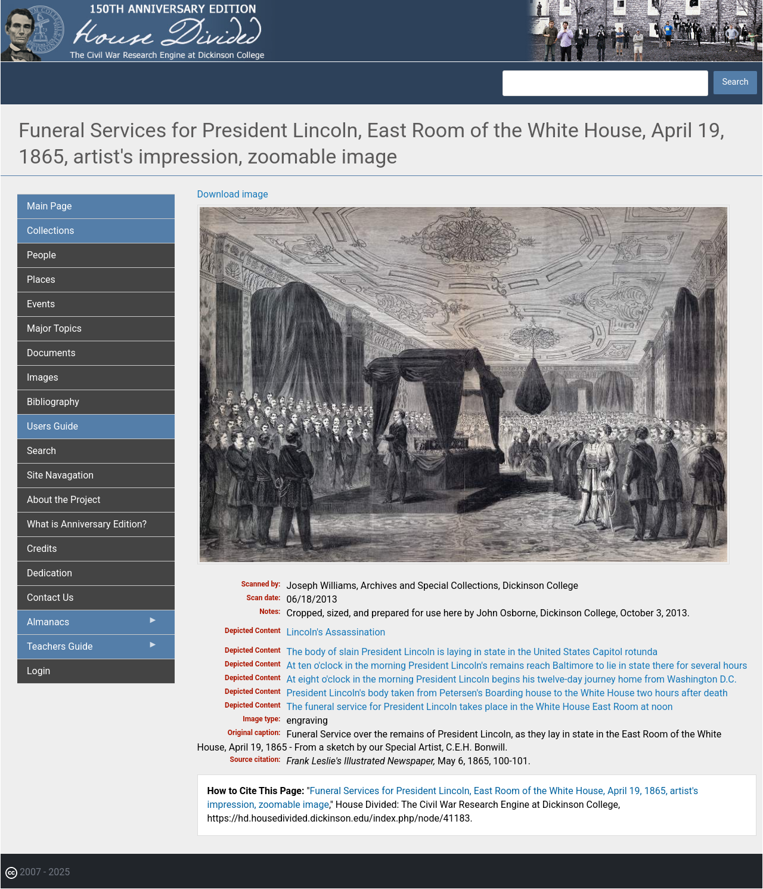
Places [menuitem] (41, 279)
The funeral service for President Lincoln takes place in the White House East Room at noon (480, 706)
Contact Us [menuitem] (50, 597)
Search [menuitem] (41, 450)
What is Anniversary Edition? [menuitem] (87, 524)
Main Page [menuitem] (49, 206)
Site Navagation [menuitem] (60, 475)
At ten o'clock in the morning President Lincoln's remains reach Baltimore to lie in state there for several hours (517, 665)
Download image (232, 194)
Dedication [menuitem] (49, 573)
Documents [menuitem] (51, 353)
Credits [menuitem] (42, 548)
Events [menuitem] (41, 304)
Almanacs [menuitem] (92, 624)
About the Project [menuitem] (63, 499)
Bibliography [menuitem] (53, 402)
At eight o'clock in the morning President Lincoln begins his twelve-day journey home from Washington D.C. (512, 679)
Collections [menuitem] (51, 230)
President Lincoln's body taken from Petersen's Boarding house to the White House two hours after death (507, 693)
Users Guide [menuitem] (52, 426)
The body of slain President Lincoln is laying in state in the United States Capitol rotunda (472, 652)
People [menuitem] (41, 255)
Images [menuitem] (42, 377)
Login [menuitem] (38, 671)
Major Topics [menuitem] (54, 328)
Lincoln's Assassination (336, 632)
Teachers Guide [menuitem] (92, 649)
